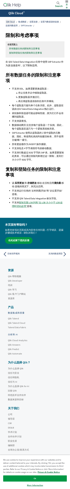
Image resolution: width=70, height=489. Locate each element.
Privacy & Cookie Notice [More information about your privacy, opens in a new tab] (49, 472)
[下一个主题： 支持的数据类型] (52, 254)
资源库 (11, 298)
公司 (10, 414)
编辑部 (11, 445)
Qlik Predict (13, 349)
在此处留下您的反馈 (18, 240)
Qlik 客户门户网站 (17, 294)
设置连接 (34, 21)
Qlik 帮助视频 (14, 276)
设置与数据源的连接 (50, 21)
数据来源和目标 (16, 399)
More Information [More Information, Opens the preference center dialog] (35, 485)
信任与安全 (13, 372)
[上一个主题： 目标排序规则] (18, 254)
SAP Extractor (26, 25)
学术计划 (12, 432)
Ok (35, 478)
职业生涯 (12, 440)
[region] (35, 472)
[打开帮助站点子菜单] (4, 13)
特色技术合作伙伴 (17, 395)
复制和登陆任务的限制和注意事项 (25, 52)
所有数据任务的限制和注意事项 (24, 48)
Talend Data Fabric (17, 327)
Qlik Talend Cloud (16, 323)
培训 (10, 285)
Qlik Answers (14, 344)
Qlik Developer (15, 280)
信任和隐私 (13, 377)
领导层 (11, 418)
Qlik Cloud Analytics (17, 340)
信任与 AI (12, 381)
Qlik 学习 (12, 289)
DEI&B (11, 427)
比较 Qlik (12, 390)
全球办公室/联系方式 (18, 449)
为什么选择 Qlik (15, 368)
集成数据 (22, 21)
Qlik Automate (15, 353)
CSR (10, 423)
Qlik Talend (13, 318)
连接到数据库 (12, 25)
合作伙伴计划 (14, 436)
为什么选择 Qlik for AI (18, 386)
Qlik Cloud (16, 13)
